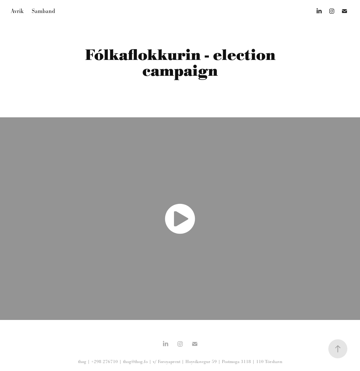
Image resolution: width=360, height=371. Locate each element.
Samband (43, 11)
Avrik (17, 11)
